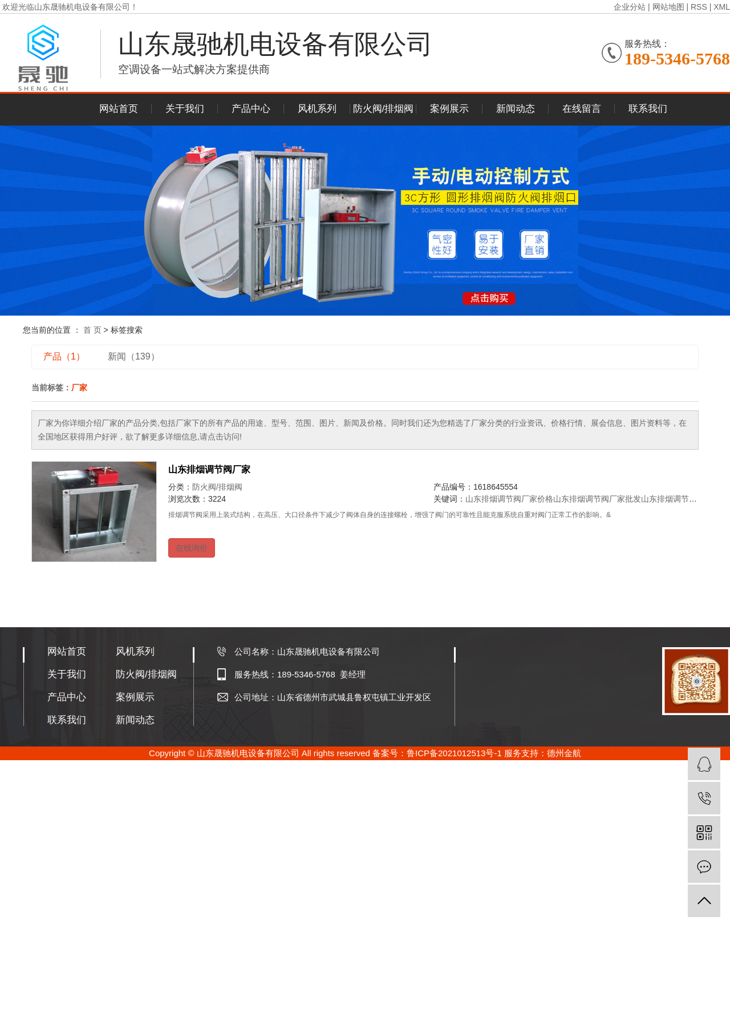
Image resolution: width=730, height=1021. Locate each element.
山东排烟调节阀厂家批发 (597, 498)
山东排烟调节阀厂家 (209, 469)
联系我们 (647, 108)
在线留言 (581, 108)
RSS (699, 6)
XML (721, 6)
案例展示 (449, 108)
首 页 (92, 329)
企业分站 (630, 6)
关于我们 (184, 108)
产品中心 (251, 108)
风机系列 (317, 108)
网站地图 (668, 6)
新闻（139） (134, 356)
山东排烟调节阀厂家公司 (685, 498)
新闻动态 (515, 108)
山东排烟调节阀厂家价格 (509, 498)
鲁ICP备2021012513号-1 (454, 753)
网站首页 (118, 108)
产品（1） (64, 356)
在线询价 (192, 547)
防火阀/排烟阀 (383, 108)
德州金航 (564, 753)
